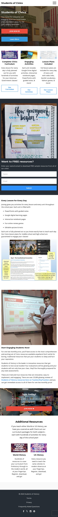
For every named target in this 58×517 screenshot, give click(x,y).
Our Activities (29, 91)
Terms (29, 498)
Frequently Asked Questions (29, 506)
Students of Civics (12, 3)
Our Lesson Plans (48, 91)
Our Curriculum (9, 88)
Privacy (29, 502)
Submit (29, 188)
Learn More (14, 39)
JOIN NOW (15, 31)
